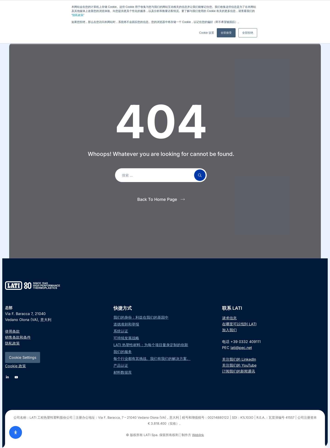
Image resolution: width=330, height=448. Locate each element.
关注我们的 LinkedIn (239, 359)
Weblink (198, 435)
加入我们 (229, 330)
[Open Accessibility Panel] (15, 432)
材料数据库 (122, 372)
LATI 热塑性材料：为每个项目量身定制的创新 (150, 345)
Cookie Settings (22, 357)
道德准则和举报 (126, 324)
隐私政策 (77, 15)
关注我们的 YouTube (239, 365)
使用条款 (12, 331)
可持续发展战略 (126, 338)
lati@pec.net (241, 347)
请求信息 (229, 318)
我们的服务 (122, 351)
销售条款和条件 (18, 337)
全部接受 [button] (226, 32)
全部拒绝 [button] (247, 32)
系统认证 (120, 331)
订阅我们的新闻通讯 (238, 371)
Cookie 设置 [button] (206, 32)
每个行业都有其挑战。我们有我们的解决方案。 (151, 358)
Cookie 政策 (15, 366)
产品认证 (120, 365)
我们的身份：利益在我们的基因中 (140, 317)
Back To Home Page (157, 199)
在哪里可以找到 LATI (239, 324)
